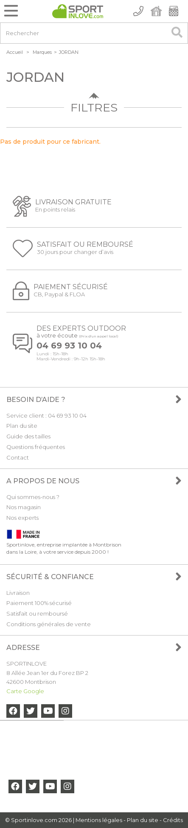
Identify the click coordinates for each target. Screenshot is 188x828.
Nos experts (22, 517)
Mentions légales (99, 820)
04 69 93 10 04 (69, 345)
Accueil (14, 52)
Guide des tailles (28, 436)
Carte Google (25, 691)
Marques (42, 52)
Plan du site (21, 425)
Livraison (18, 592)
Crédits (173, 820)
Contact (17, 457)
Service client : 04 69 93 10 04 (46, 415)
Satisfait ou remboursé (37, 613)
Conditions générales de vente (48, 624)
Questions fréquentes (35, 446)
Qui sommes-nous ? (32, 496)
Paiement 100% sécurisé (39, 602)
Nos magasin (23, 507)
